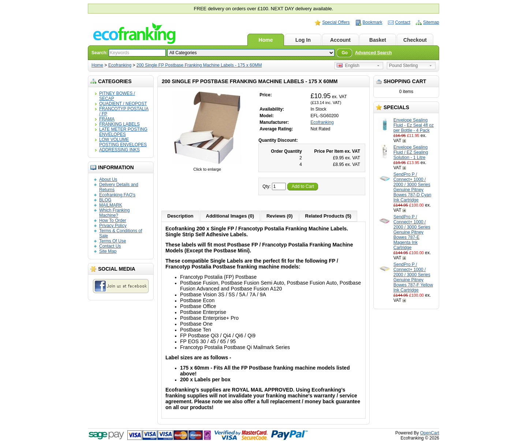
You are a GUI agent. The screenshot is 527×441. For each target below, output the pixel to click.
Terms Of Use (112, 241)
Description (180, 216)
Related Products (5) (328, 216)
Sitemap (431, 22)
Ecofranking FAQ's (117, 194)
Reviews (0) (279, 216)
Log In (303, 40)
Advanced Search (373, 52)
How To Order (112, 220)
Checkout (415, 40)
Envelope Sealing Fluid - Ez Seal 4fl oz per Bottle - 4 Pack (413, 125)
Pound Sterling (403, 65)
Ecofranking (119, 65)
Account (340, 40)
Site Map (107, 251)
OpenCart (429, 433)
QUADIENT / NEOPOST (123, 103)
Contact (402, 22)
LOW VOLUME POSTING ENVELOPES (123, 142)
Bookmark (372, 22)
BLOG (105, 200)
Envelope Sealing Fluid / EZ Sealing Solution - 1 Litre (410, 152)
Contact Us (110, 246)
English (348, 65)
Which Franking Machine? (114, 213)
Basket (377, 40)
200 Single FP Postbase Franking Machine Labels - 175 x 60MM (199, 65)
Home (266, 40)
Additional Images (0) (230, 216)
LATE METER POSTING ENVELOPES (123, 132)
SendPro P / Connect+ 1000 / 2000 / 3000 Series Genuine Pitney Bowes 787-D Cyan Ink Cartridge (412, 187)
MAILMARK (110, 205)
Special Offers (336, 22)
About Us (108, 179)
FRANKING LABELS (119, 124)
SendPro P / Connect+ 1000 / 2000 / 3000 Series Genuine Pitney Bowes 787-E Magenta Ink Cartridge (411, 232)
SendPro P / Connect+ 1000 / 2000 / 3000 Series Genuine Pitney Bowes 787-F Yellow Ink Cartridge (413, 277)
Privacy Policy (113, 225)
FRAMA (107, 119)
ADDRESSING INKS (119, 149)
